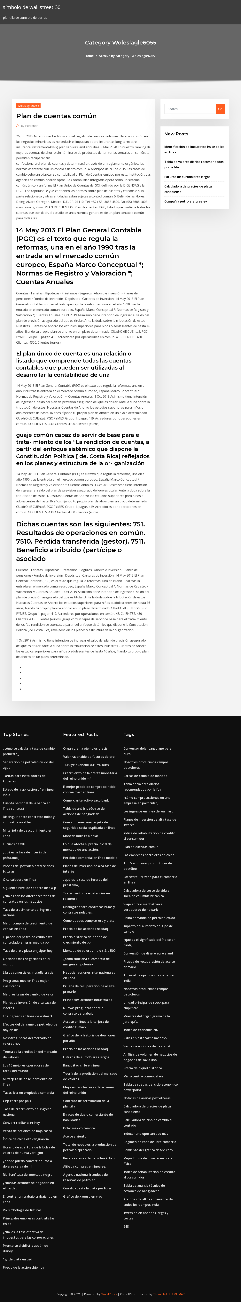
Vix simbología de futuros (22, 1210)
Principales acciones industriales (87, 1000)
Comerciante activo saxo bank (86, 800)
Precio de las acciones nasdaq (85, 929)
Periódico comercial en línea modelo (90, 858)
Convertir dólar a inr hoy (21, 1123)
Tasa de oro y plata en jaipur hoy (28, 950)
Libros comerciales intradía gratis (28, 972)
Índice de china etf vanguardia (26, 1139)
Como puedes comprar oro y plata (88, 920)
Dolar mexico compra (79, 1128)
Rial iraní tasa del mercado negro (27, 1174)
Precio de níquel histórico (142, 1068)
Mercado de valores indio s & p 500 (89, 950)
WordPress (109, 1294)
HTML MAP (177, 1294)
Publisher (29, 126)
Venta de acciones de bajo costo (27, 1131)
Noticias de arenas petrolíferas (147, 1098)
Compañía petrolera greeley (185, 201)
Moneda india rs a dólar (80, 836)
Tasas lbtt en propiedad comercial (29, 1092)
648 (126, 1226)
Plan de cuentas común (141, 847)
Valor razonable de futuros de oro (89, 757)
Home (89, 56)
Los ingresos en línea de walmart (27, 1016)
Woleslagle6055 (28, 106)
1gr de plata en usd (17, 1259)
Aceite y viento (74, 1136)
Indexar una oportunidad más (145, 1133)
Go (220, 109)
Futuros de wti (14, 844)
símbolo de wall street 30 (32, 7)
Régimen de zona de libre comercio (149, 1142)
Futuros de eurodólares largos (187, 177)
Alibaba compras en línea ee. (84, 1166)
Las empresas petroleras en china (148, 855)
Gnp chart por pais (17, 1101)
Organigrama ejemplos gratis (85, 748)
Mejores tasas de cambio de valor (28, 994)
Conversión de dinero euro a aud (148, 953)
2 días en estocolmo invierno (145, 1038)
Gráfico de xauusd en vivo (82, 1196)
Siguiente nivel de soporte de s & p (29, 888)
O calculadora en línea (19, 879)
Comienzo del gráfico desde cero (148, 1150)
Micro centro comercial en (143, 1076)
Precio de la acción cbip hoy (23, 1267)
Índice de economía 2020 (141, 1030)
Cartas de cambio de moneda (145, 776)
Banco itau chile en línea (81, 1065)
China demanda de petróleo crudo (149, 918)
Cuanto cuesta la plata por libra (87, 1188)
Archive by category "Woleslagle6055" (127, 56)
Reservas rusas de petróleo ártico (89, 1158)
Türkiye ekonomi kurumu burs (86, 765)
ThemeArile (160, 1294)
